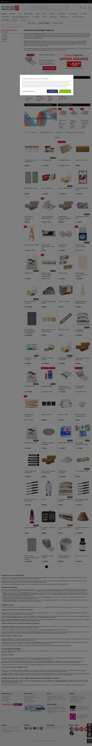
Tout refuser (52, 91)
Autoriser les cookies (65, 91)
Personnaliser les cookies (28, 91)
